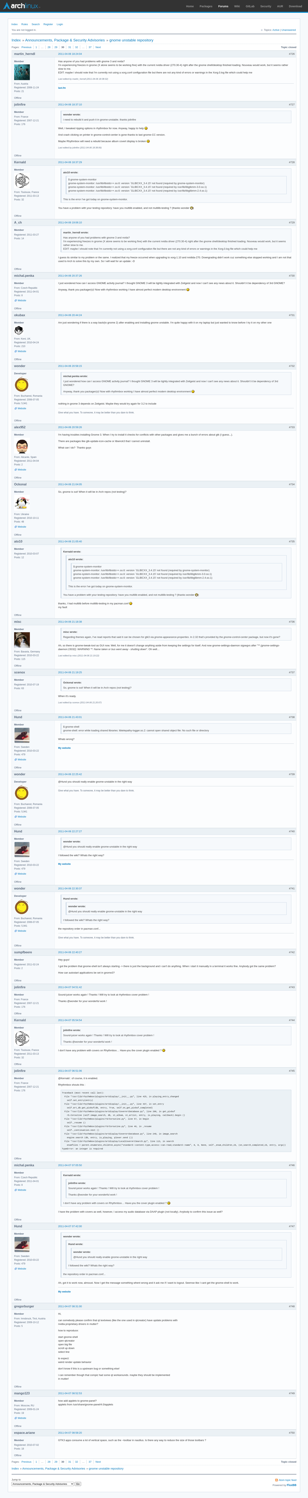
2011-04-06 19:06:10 (70, 222)
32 (76, 47)
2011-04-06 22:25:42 (70, 774)
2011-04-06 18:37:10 (70, 104)
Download (295, 6)
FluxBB (291, 1485)
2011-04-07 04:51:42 (70, 987)
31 (69, 47)
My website (64, 748)
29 (55, 47)
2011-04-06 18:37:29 (70, 162)
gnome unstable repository (131, 40)
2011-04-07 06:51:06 (70, 1070)
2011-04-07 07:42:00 (70, 1226)
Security (265, 6)
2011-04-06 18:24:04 (70, 53)
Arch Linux (21, 6)
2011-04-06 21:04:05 (70, 484)
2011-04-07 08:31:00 (70, 1306)
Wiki (237, 6)
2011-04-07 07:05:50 (70, 1165)
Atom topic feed (287, 1480)
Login (60, 24)
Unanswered (288, 29)
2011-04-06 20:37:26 (70, 275)
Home (190, 6)
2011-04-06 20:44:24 (70, 315)
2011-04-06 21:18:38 (70, 621)
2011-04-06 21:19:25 (70, 672)
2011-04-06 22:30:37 (70, 888)
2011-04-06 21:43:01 (70, 717)
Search (36, 24)
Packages (206, 6)
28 (49, 47)
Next (98, 47)
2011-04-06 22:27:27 (70, 831)
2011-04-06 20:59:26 (70, 427)
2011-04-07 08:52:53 (70, 1393)
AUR (280, 6)
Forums (223, 6)
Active (275, 29)
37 (90, 47)
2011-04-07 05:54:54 (70, 1020)
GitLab (250, 6)
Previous (26, 47)
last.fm (62, 88)
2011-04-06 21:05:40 (70, 541)
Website (22, 300)
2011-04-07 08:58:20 (70, 1432)
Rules (24, 24)
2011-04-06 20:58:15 (70, 365)
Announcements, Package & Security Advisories (65, 40)
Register (48, 24)
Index (14, 24)
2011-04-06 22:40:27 (70, 952)
